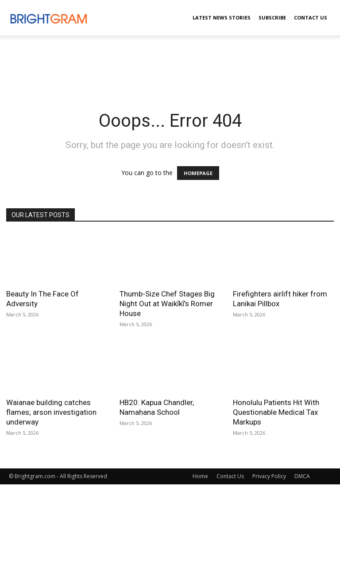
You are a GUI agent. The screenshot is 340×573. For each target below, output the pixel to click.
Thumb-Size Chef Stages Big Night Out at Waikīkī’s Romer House (167, 303)
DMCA (302, 476)
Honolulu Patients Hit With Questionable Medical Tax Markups (276, 412)
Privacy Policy (269, 476)
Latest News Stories (222, 17)
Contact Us (310, 17)
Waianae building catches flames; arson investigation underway (51, 412)
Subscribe (272, 17)
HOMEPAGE (198, 173)
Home (200, 476)
